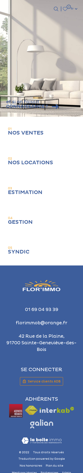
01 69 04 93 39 (41, 309)
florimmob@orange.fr (41, 323)
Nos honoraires (31, 465)
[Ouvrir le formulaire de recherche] (56, 8)
